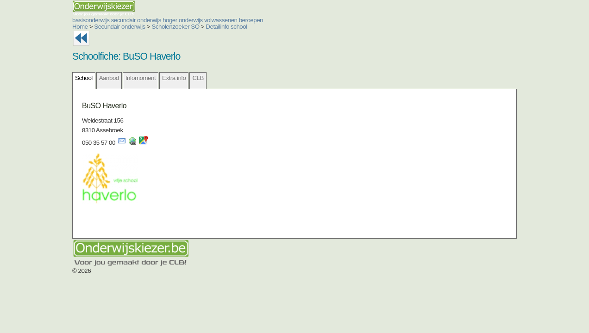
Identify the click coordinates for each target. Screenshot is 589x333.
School (28, 77)
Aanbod (53, 77)
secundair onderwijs (81, 20)
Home (24, 26)
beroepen (195, 20)
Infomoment (85, 77)
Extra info (118, 77)
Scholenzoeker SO (120, 26)
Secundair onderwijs (64, 26)
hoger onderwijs (127, 20)
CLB (142, 77)
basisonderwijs (35, 20)
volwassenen (165, 20)
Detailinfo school (170, 26)
